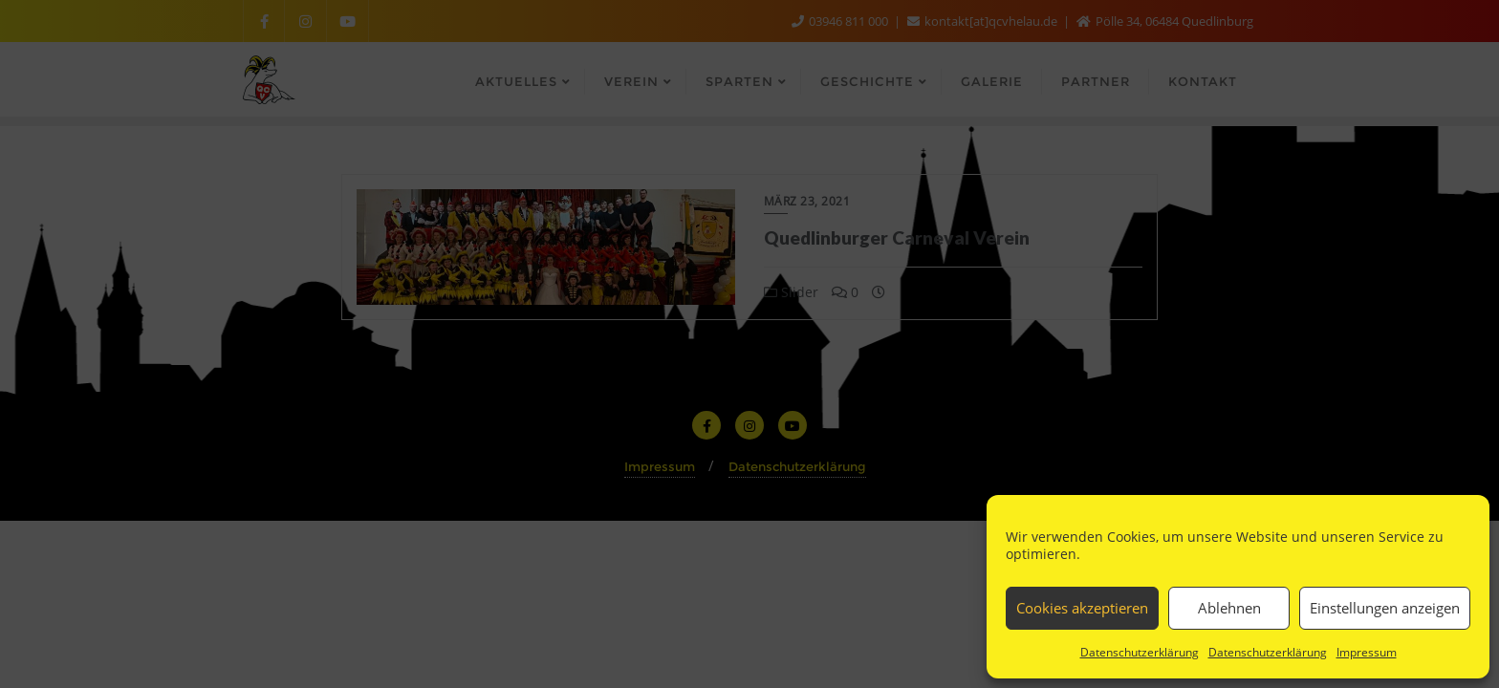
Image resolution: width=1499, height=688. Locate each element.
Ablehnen (1229, 607)
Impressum (1366, 652)
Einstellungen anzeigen (1385, 607)
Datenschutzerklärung (1139, 652)
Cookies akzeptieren (1082, 607)
